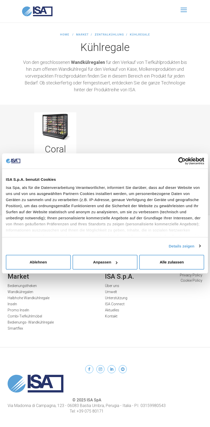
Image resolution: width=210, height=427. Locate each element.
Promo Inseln (18, 310)
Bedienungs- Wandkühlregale (31, 322)
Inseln (12, 304)
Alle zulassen (172, 262)
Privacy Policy (191, 275)
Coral (55, 149)
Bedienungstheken (22, 286)
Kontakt (111, 316)
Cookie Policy (191, 280)
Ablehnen (38, 262)
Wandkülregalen (20, 292)
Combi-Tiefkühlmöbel (25, 316)
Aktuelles (112, 310)
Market (18, 276)
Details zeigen (181, 246)
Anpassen (105, 262)
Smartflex (15, 328)
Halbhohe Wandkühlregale (28, 298)
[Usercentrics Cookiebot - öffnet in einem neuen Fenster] (182, 161)
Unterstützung (116, 298)
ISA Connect (115, 304)
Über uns (112, 286)
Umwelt (111, 292)
